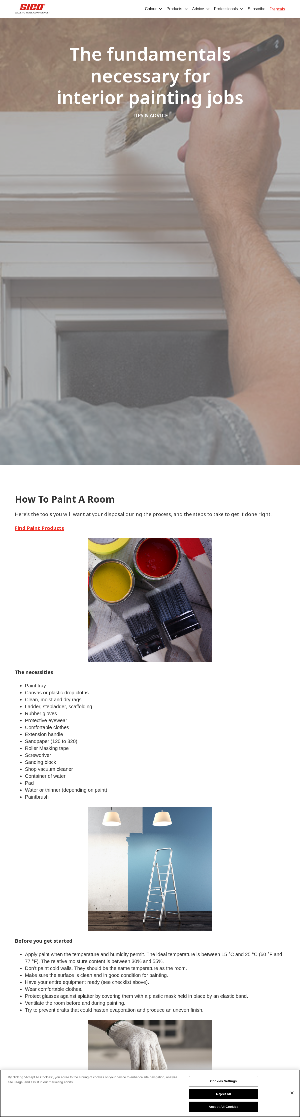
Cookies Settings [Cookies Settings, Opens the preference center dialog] (223, 1081)
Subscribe (256, 9)
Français (277, 9)
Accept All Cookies (223, 1107)
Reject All (223, 1094)
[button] (154, 8)
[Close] (292, 1093)
